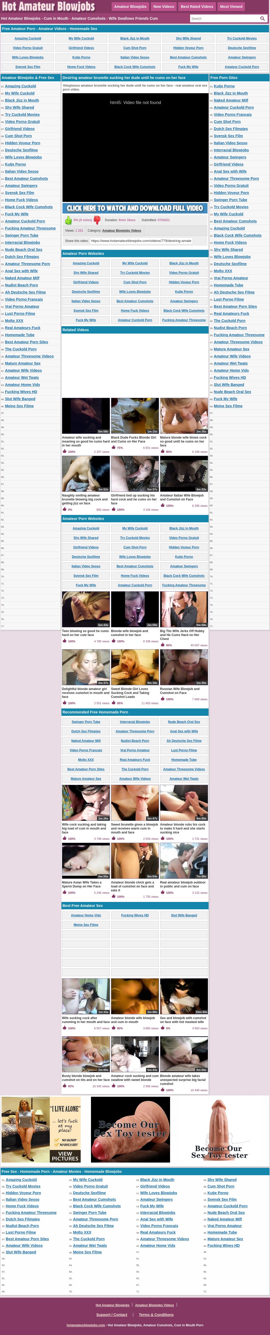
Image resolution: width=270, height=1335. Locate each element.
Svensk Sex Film (27, 67)
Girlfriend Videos (81, 48)
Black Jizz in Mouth (135, 38)
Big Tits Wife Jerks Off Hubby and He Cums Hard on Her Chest (182, 635)
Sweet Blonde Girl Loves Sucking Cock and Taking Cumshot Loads (130, 693)
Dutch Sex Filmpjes (22, 257)
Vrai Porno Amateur (22, 306)
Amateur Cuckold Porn (242, 67)
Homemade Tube (20, 335)
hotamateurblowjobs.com (86, 1325)
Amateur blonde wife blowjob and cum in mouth (133, 1020)
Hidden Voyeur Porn (188, 48)
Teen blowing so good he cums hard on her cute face (85, 633)
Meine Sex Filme (19, 406)
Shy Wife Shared (188, 38)
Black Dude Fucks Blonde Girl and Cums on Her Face (133, 439)
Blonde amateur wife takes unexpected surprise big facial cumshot (183, 1080)
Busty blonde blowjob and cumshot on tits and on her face (86, 1078)
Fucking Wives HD (21, 392)
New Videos (163, 6)
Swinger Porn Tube (21, 235)
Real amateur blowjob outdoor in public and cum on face (183, 884)
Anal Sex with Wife (21, 271)
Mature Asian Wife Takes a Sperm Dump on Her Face (82, 884)
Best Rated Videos (197, 6)
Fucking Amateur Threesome (30, 228)
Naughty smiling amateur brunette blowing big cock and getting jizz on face (85, 499)
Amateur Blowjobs (130, 6)
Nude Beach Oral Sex (23, 249)
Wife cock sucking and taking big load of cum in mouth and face (84, 828)
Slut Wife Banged (20, 399)
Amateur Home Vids (22, 385)
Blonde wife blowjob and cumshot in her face (129, 633)
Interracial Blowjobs (22, 242)
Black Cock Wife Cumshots (134, 67)
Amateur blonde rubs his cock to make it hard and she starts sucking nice (182, 828)
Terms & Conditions (156, 1315)
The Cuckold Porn (21, 349)
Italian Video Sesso (134, 57)
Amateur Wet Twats (22, 377)
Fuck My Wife (188, 67)
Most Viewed (231, 6)
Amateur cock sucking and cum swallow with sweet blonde (135, 1078)
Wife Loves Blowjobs (28, 57)
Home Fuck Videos (81, 67)
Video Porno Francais (24, 299)
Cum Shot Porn (134, 48)
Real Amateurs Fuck (22, 328)
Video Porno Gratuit (28, 48)
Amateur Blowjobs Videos (121, 230)
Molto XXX (14, 321)
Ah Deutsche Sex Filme (25, 292)
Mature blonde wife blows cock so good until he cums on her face (183, 441)
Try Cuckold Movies (242, 38)
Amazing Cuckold (28, 38)
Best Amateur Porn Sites (26, 342)
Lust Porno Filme (20, 313)
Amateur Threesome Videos (29, 356)
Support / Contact (111, 1315)
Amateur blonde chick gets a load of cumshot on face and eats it (132, 886)
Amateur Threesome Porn (27, 264)
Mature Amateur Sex (23, 363)
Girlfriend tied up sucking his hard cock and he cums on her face (134, 499)
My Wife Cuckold (81, 38)
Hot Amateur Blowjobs (112, 1305)
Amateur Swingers (242, 57)
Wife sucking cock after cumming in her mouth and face (86, 1020)
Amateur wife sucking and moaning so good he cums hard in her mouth (86, 441)
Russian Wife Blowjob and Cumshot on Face (180, 691)
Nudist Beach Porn (21, 285)
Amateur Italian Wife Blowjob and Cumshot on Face (182, 497)
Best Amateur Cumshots (188, 57)
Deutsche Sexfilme (242, 48)
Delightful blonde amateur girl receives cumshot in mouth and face (85, 693)
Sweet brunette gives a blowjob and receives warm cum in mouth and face (134, 828)
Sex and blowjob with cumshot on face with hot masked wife (183, 1020)
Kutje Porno (81, 57)
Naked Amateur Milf (22, 278)
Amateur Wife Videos (23, 370)
